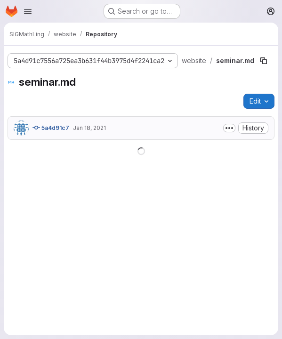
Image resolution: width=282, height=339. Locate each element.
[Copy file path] (263, 60)
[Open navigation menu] (27, 11)
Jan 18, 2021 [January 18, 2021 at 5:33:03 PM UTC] (89, 127)
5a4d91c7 (50, 127)
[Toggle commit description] (229, 128)
